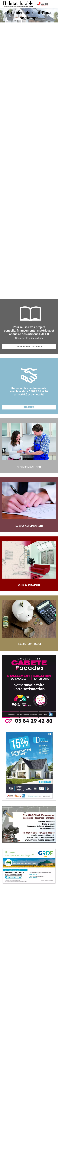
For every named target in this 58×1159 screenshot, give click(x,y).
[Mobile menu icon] (52, 4)
